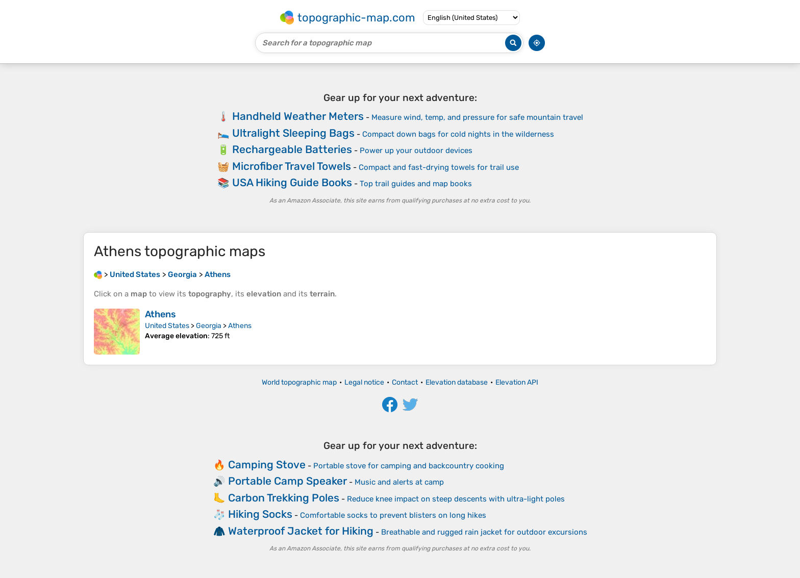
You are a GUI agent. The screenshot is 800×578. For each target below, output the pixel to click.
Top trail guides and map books (416, 183)
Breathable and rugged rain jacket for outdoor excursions (484, 532)
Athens (160, 314)
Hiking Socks (260, 514)
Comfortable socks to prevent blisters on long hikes (393, 515)
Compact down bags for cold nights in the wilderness (458, 134)
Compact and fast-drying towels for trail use (439, 167)
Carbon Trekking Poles (283, 497)
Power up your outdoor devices (416, 150)
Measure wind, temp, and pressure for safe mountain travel (477, 117)
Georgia (208, 325)
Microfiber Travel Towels (291, 166)
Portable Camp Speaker (287, 480)
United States (167, 325)
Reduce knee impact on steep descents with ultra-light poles (456, 499)
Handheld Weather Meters (298, 116)
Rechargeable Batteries (292, 149)
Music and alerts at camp (399, 482)
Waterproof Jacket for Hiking (300, 530)
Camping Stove (267, 464)
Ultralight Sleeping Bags (293, 133)
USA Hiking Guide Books (292, 182)
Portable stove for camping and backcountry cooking (408, 465)
